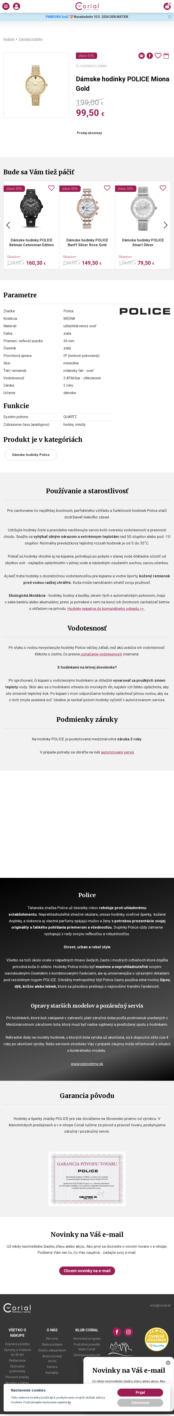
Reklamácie (17, 1360)
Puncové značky (17, 1377)
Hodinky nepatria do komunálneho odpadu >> (106, 608)
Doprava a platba (17, 1344)
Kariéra (52, 1367)
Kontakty (52, 1373)
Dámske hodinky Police (31, 455)
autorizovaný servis (117, 752)
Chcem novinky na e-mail (87, 1270)
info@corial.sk (160, 1305)
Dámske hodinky (31, 39)
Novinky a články (17, 1383)
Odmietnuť (140, 1403)
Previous (8, 225)
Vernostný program (87, 1338)
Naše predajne (52, 1344)
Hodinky (9, 39)
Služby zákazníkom (52, 1350)
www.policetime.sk (87, 1064)
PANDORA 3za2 (57, 17)
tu (69, 1402)
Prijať (140, 1392)
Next (165, 225)
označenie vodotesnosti (101, 654)
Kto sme (52, 1338)
